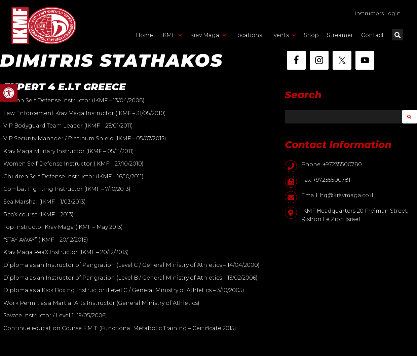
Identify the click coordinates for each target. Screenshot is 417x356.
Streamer (340, 35)
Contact (372, 35)
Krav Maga (208, 36)
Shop (311, 35)
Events (283, 36)
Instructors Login (375, 13)
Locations (248, 35)
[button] (8, 93)
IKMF (171, 36)
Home (144, 35)
